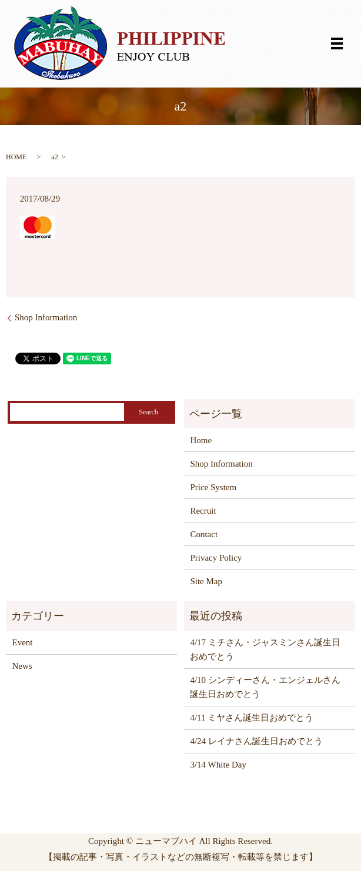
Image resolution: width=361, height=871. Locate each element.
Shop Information (46, 317)
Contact (204, 534)
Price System (213, 487)
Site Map (206, 581)
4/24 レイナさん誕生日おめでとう (256, 741)
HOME (16, 157)
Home (201, 440)
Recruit (203, 510)
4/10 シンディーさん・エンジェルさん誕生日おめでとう (265, 687)
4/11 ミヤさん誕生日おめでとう (251, 717)
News (22, 666)
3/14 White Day (218, 764)
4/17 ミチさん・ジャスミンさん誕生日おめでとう (265, 649)
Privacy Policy (216, 557)
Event (22, 642)
